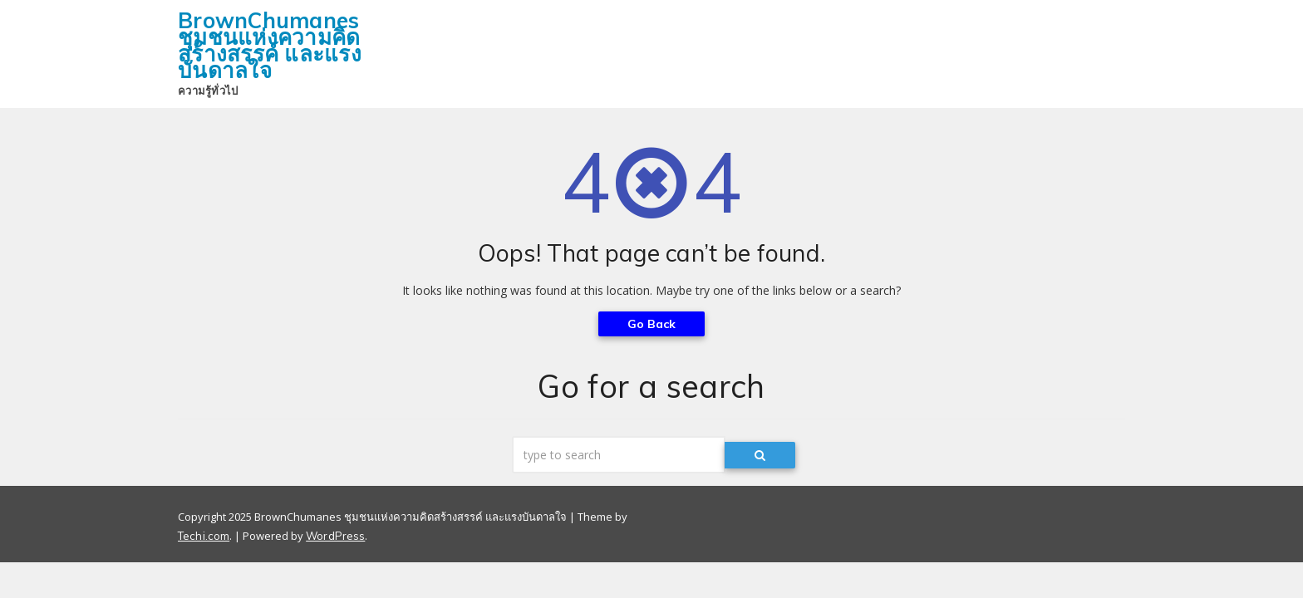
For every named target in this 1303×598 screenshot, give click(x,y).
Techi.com (203, 535)
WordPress (335, 535)
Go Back (651, 323)
